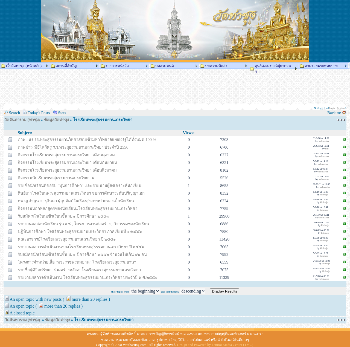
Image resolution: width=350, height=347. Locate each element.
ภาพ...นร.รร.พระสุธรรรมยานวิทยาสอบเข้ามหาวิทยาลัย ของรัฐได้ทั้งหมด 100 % (87, 139)
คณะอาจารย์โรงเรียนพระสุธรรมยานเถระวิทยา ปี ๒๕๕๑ (67, 239)
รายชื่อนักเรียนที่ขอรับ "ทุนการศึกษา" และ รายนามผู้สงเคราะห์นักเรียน (80, 185)
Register (341, 108)
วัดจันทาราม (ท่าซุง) (22, 120)
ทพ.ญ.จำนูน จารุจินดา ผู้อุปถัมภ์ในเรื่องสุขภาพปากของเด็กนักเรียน (76, 201)
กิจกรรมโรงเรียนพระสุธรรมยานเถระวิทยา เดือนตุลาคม (66, 155)
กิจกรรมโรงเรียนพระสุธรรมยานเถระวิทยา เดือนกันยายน (67, 162)
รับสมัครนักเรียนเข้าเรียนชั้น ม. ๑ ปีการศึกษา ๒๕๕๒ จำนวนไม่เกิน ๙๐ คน (82, 254)
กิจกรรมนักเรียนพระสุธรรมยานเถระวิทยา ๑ (56, 178)
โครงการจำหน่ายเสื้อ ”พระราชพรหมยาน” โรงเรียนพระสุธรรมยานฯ (77, 262)
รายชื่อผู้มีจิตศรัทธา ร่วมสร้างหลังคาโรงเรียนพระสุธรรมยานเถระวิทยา (79, 270)
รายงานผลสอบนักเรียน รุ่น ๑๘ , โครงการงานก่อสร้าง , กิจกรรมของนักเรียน (83, 224)
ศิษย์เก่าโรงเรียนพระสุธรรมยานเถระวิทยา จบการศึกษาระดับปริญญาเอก (81, 193)
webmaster (324, 141)
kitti (327, 148)
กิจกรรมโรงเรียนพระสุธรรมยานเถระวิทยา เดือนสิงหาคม (67, 170)
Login (332, 108)
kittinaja (324, 194)
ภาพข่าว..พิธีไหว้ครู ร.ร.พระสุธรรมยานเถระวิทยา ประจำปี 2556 (73, 147)
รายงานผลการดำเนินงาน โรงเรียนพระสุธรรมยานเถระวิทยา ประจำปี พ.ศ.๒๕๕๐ (88, 277)
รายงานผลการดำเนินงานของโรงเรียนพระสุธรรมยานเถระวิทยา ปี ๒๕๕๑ (81, 247)
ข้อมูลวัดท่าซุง (56, 120)
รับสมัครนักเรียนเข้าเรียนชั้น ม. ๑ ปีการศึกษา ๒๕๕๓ (63, 216)
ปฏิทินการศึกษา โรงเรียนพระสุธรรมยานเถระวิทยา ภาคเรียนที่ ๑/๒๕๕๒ (80, 231)
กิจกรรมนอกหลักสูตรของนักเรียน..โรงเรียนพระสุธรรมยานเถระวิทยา (78, 208)
